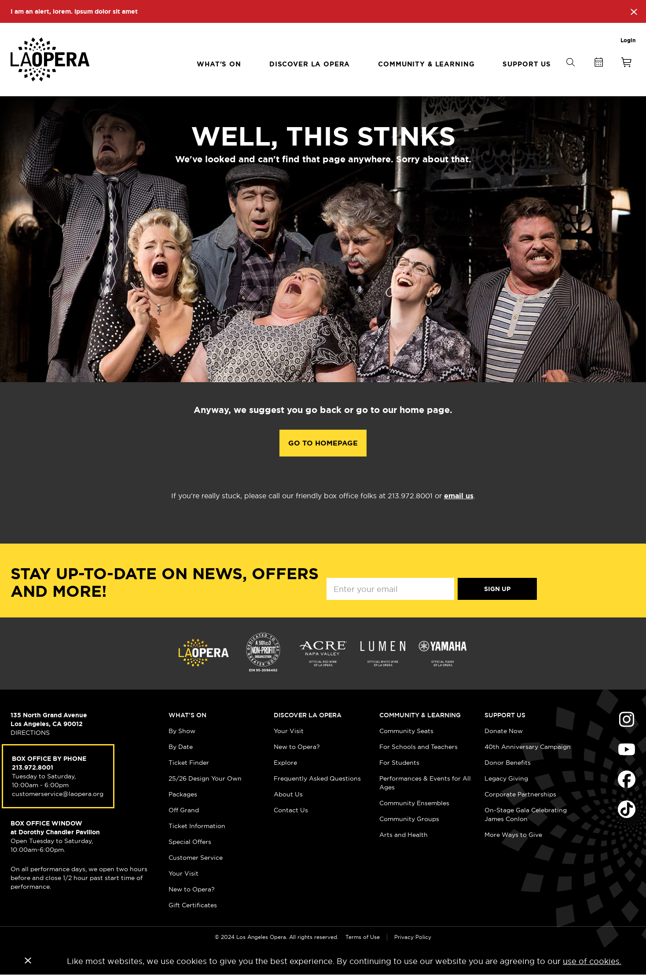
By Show (182, 731)
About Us (288, 794)
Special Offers (190, 842)
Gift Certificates (193, 905)
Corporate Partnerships (520, 794)
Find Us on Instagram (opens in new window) (626, 719)
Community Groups (409, 819)
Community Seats (406, 731)
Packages (183, 794)
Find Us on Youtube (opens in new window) (626, 749)
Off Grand (184, 810)
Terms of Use (362, 937)
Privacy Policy (412, 937)
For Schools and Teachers (418, 747)
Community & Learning (420, 715)
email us (458, 495)
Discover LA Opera (307, 715)
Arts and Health (403, 835)
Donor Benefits (507, 763)
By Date (181, 747)
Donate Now (503, 731)
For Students (399, 763)
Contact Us (291, 810)
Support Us (504, 715)
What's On (187, 715)
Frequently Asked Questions (317, 778)
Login (627, 40)
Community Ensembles (414, 803)
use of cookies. (592, 961)
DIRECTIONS (30, 733)
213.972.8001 (32, 767)
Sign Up (497, 589)
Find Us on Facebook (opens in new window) (626, 779)
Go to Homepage (323, 443)
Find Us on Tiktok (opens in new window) (626, 809)
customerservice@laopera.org (57, 794)
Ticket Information (197, 826)
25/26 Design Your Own (205, 778)
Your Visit (183, 873)
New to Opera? (192, 889)
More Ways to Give (513, 835)
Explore (285, 763)
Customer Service (196, 858)
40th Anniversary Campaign (527, 747)
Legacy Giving (506, 778)
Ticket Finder (189, 763)
